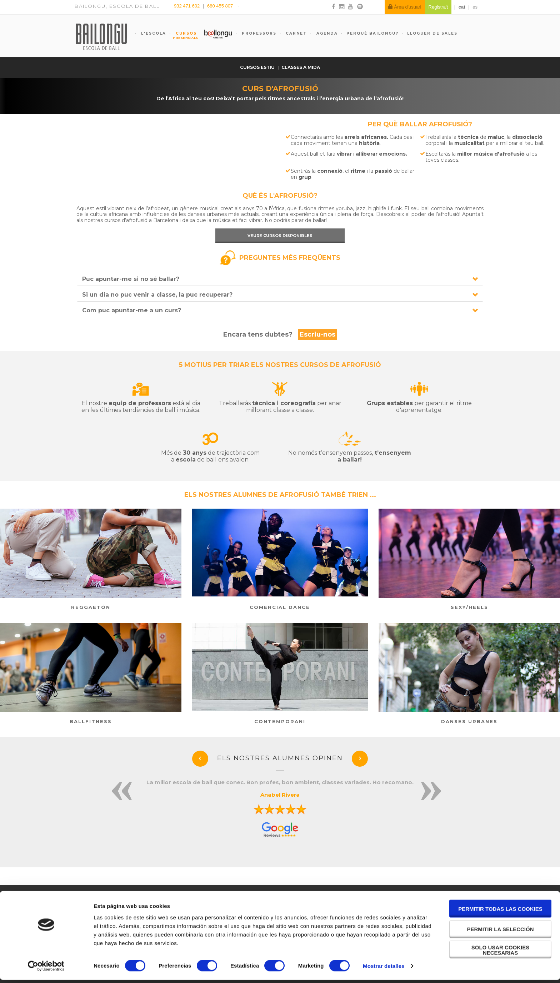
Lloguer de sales (432, 33)
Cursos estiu (258, 67)
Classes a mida (300, 67)
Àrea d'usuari (404, 7)
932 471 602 (187, 6)
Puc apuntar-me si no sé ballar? (130, 279)
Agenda (326, 33)
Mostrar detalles (384, 969)
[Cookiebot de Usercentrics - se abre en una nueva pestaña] (46, 969)
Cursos (182, 35)
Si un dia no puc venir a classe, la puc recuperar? (157, 294)
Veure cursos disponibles (280, 235)
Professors (258, 33)
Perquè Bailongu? (372, 33)
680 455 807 (220, 6)
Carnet (295, 33)
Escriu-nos (317, 334)
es (475, 7)
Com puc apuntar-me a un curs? (131, 310)
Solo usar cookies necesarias (500, 953)
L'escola (152, 33)
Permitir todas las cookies (500, 912)
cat (462, 7)
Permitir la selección (500, 932)
